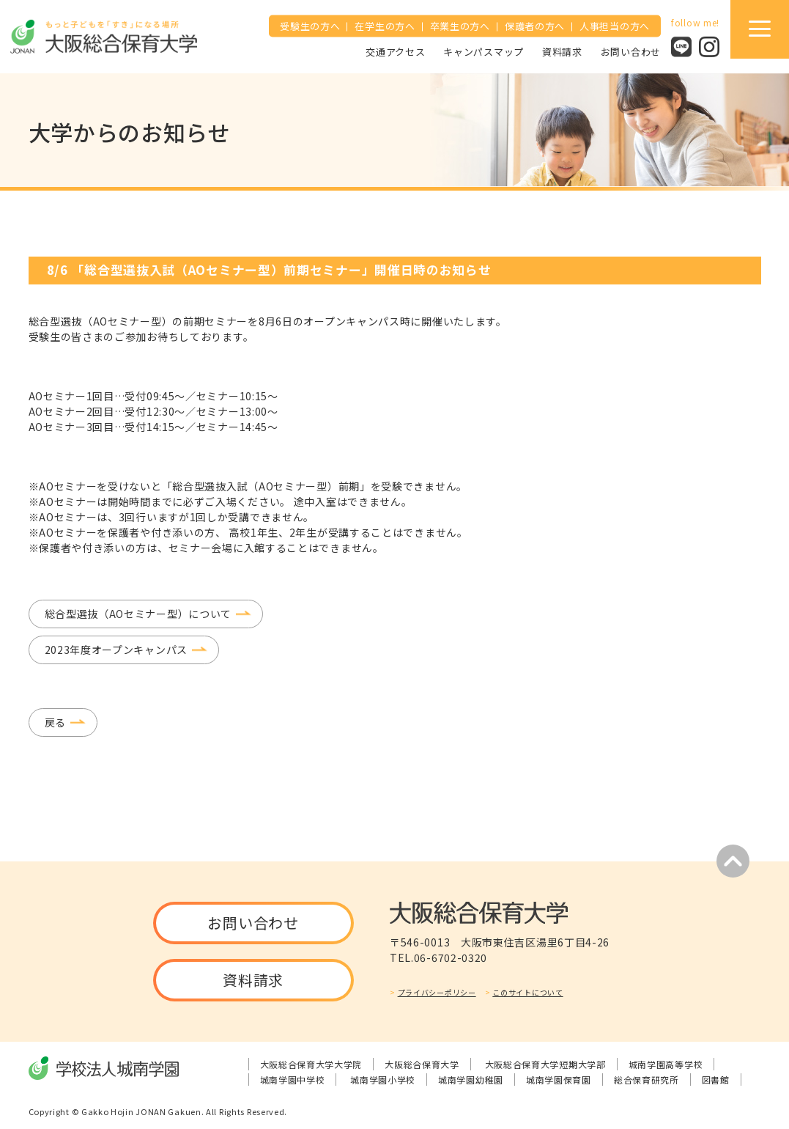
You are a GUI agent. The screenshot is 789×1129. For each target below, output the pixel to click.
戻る (55, 722)
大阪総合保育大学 (422, 1064)
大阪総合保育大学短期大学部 (545, 1064)
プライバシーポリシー (437, 992)
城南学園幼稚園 (470, 1079)
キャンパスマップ (483, 51)
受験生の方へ (310, 26)
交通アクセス (395, 51)
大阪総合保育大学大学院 (311, 1064)
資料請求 (562, 51)
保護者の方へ (535, 26)
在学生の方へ (385, 26)
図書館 (716, 1079)
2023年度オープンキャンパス (116, 649)
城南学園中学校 (292, 1079)
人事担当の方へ (614, 26)
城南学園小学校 (382, 1079)
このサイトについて (527, 992)
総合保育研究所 (646, 1079)
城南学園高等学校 (666, 1064)
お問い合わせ (631, 51)
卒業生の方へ (460, 26)
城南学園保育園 (558, 1079)
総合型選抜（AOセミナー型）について (138, 613)
